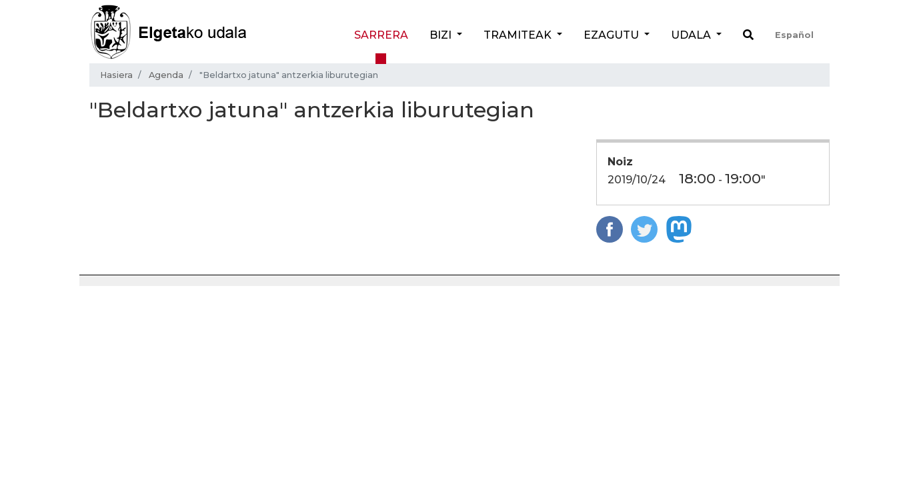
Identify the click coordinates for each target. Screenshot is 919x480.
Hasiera (116, 75)
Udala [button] (692, 35)
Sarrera (381, 35)
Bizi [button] (441, 35)
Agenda (166, 75)
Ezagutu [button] (613, 35)
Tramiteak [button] (519, 35)
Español (794, 35)
